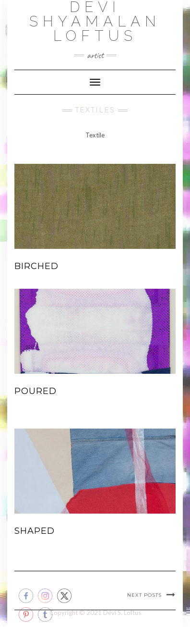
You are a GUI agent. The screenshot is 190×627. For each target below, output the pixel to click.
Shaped (34, 531)
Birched (36, 266)
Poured (35, 391)
